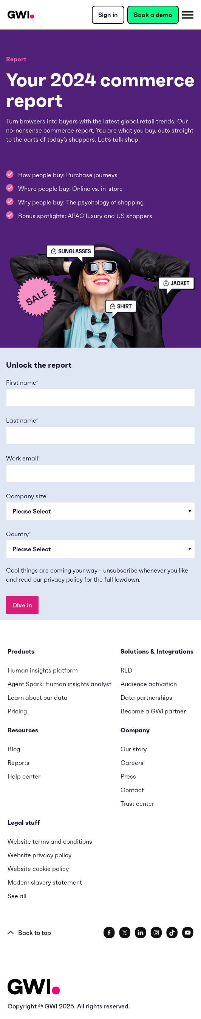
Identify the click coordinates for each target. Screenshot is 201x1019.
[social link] (109, 932)
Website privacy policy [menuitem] (39, 855)
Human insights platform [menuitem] (43, 670)
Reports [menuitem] (18, 762)
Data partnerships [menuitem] (146, 697)
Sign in (108, 15)
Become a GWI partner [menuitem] (153, 711)
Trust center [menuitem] (137, 803)
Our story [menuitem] (134, 749)
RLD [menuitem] (126, 670)
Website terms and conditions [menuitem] (50, 841)
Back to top (29, 932)
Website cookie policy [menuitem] (38, 868)
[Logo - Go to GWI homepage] (34, 988)
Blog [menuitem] (14, 749)
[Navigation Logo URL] (21, 15)
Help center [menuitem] (24, 776)
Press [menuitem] (128, 776)
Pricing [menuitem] (17, 711)
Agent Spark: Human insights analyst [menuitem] (59, 684)
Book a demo (153, 15)
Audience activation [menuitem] (149, 684)
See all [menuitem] (17, 896)
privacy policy (63, 579)
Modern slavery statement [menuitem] (45, 882)
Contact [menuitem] (132, 790)
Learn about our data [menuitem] (38, 697)
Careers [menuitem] (132, 762)
